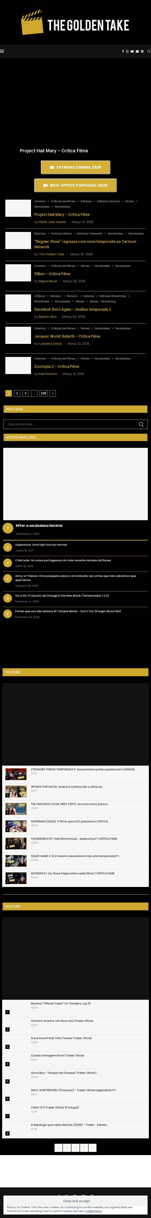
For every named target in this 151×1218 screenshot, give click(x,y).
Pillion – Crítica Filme (52, 274)
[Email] (137, 51)
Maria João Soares (52, 222)
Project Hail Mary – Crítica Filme (54, 150)
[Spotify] (142, 51)
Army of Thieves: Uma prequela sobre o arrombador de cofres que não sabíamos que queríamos (75, 578)
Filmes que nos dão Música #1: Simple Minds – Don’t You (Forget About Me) (68, 611)
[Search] (149, 51)
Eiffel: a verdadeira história (39, 525)
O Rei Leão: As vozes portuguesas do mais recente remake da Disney (63, 560)
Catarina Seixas (50, 344)
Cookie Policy (93, 1211)
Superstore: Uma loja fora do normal (41, 545)
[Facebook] (123, 51)
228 (43, 393)
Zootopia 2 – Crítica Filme (56, 366)
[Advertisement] (75, 90)
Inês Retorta (48, 374)
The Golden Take (51, 254)
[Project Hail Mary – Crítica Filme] (54, 145)
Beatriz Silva (47, 317)
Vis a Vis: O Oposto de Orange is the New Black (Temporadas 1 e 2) (62, 596)
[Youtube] (132, 51)
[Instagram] (127, 51)
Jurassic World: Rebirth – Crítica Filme (67, 336)
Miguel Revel (48, 281)
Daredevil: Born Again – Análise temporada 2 (72, 309)
